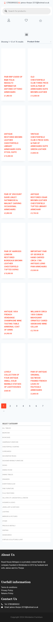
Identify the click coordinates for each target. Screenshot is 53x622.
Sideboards (7, 535)
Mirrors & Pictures (9, 516)
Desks (4, 465)
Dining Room (7, 470)
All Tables (6, 428)
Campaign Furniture (10, 442)
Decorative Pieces (9, 456)
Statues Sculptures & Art (12, 539)
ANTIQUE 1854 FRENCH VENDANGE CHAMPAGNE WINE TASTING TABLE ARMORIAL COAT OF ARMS (13, 320)
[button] (26, 34)
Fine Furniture (8, 488)
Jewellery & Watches (10, 507)
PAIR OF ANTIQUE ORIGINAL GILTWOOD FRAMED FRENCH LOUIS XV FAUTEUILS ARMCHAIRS (39, 381)
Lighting (5, 512)
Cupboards (6, 451)
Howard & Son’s (8, 502)
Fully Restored (8, 493)
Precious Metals (8, 526)
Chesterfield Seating (10, 447)
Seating (5, 530)
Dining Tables (7, 474)
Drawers (6, 479)
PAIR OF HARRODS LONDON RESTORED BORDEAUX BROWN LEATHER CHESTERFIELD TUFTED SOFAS (13, 260)
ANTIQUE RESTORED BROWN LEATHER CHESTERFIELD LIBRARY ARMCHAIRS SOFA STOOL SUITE (13, 143)
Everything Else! (8, 484)
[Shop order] (39, 42)
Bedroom (6, 433)
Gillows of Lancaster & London (15, 498)
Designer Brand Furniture (12, 461)
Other (4, 521)
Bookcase (6, 437)
